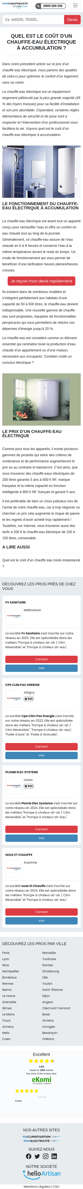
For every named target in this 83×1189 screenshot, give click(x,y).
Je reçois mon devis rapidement (41, 281)
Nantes (47, 965)
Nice (5, 965)
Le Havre (8, 996)
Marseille (49, 953)
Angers (47, 1002)
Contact (41, 659)
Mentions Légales (37, 1186)
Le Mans (8, 1014)
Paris (6, 953)
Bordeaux (9, 977)
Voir (41, 668)
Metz (5, 1033)
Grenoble (9, 1002)
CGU (55, 1186)
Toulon (47, 983)
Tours (6, 1020)
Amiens (48, 1020)
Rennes (7, 983)
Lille (45, 977)
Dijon (46, 996)
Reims (6, 990)
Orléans (48, 1039)
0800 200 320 (53, 6)
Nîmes (7, 1008)
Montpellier (10, 971)
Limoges (48, 1026)
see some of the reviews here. (41, 1073)
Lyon (5, 959)
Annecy (8, 1026)
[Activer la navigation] (75, 5)
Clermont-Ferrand (56, 1008)
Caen (6, 1039)
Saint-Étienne (52, 990)
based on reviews (41, 1068)
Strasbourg (50, 971)
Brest (46, 1014)
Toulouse (49, 959)
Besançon (49, 1033)
